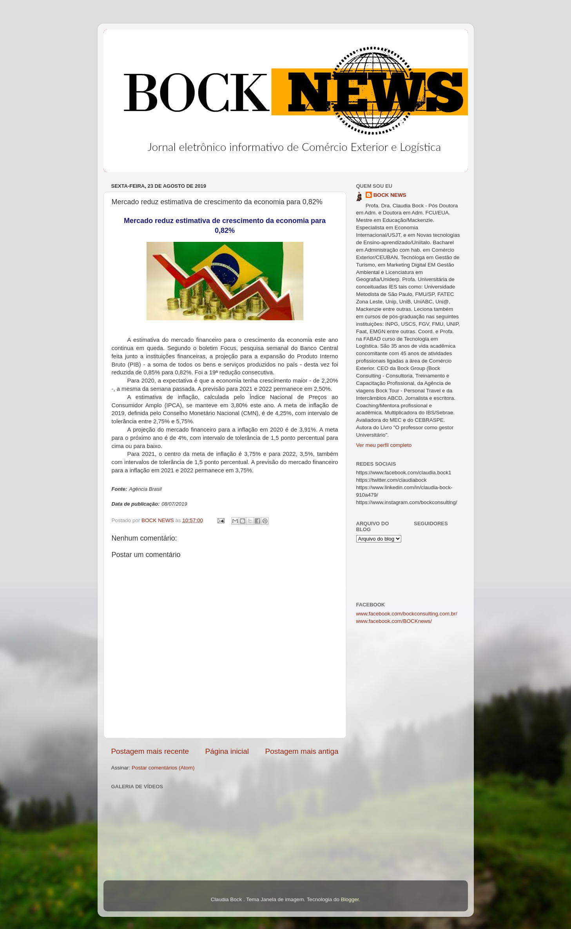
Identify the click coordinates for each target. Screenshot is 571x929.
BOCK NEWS (389, 195)
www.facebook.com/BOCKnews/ (394, 621)
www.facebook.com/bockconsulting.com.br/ (406, 614)
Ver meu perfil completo (384, 445)
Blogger (350, 899)
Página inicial (227, 751)
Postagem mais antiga (302, 751)
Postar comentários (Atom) (163, 768)
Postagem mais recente (150, 751)
